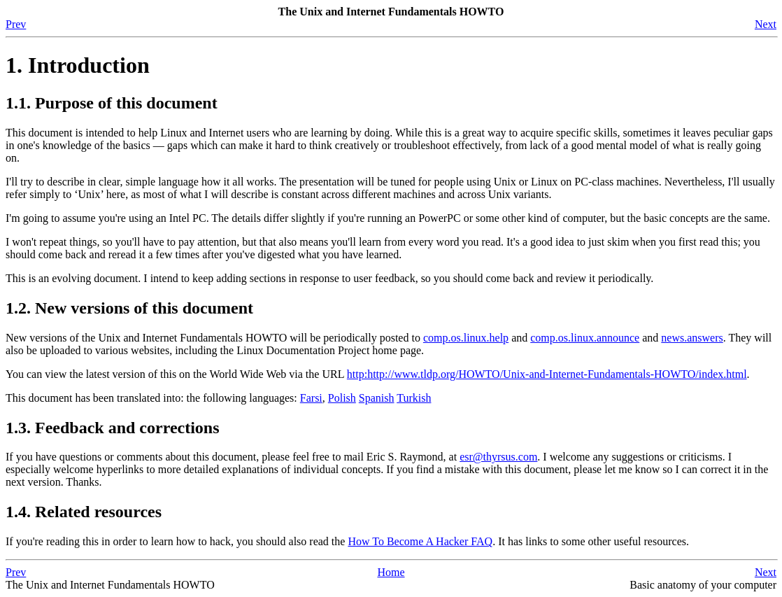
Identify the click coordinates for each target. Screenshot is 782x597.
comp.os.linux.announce (584, 338)
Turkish (414, 398)
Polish (342, 398)
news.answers (692, 338)
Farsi (311, 398)
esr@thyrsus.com (498, 457)
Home (390, 572)
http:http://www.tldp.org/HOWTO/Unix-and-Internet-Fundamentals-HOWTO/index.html (547, 374)
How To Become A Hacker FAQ (420, 541)
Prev (16, 24)
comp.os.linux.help (466, 338)
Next (765, 24)
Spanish (376, 398)
